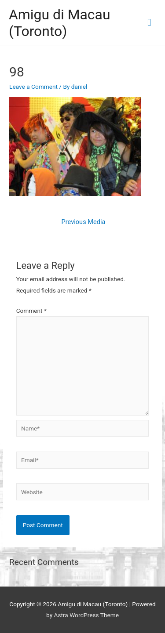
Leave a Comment (33, 86)
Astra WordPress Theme (86, 615)
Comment (31, 310)
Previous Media (84, 222)
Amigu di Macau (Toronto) (59, 23)
